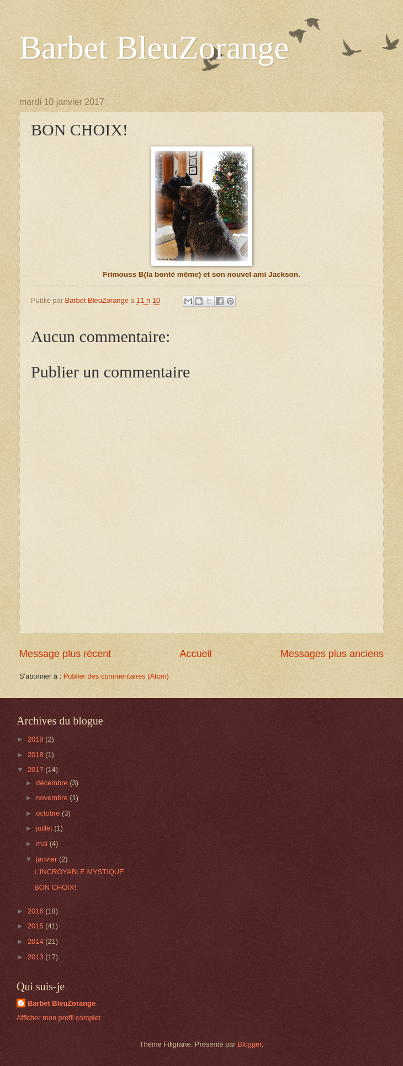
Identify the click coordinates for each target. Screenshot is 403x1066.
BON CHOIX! (55, 887)
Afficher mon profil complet (58, 1018)
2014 (36, 941)
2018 (36, 754)
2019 (36, 739)
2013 (36, 957)
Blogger (249, 1044)
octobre (49, 813)
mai (42, 843)
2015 (36, 926)
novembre (53, 798)
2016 (36, 911)
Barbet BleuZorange (154, 47)
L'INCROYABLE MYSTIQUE (79, 872)
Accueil (195, 653)
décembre (53, 783)
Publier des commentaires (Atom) (116, 676)
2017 (36, 769)
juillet (45, 828)
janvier (47, 859)
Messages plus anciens (332, 653)
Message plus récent (65, 653)
